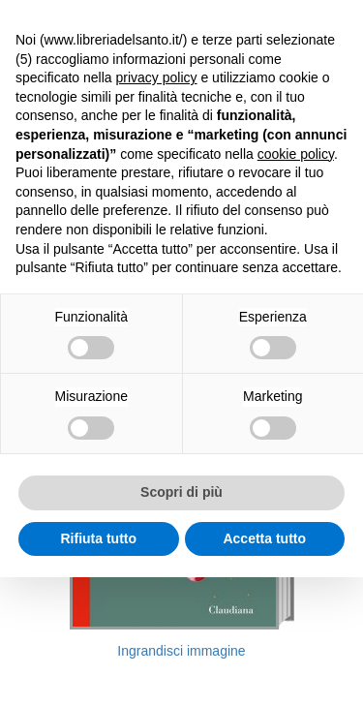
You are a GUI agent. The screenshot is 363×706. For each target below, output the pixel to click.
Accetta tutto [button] (264, 538)
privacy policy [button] (156, 77)
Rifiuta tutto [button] (98, 538)
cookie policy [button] (295, 154)
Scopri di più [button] (181, 492)
